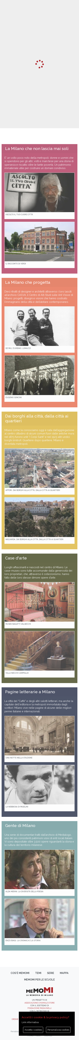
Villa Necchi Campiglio (17, 673)
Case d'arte (16, 558)
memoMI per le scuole (39, 979)
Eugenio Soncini (14, 397)
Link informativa (30, 1022)
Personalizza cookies (58, 1029)
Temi (38, 973)
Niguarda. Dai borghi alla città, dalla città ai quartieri (34, 539)
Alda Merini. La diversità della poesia (24, 891)
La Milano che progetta (27, 282)
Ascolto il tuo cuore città (19, 214)
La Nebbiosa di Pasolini (17, 807)
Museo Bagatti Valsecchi (18, 624)
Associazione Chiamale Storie (39, 1003)
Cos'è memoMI (20, 973)
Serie (50, 973)
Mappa (64, 973)
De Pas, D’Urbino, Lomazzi (18, 348)
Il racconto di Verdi (16, 264)
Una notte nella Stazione (19, 758)
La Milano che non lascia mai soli (37, 148)
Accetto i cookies (33, 1029)
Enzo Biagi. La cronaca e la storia (23, 940)
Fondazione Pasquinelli (39, 1008)
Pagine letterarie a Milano (30, 691)
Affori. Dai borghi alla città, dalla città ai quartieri (33, 490)
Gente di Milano (20, 825)
